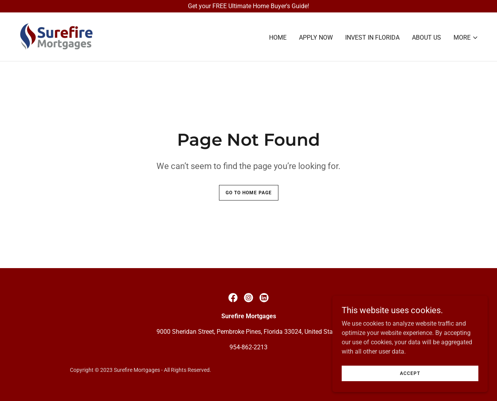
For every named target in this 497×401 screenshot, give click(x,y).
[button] (466, 37)
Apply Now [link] (316, 37)
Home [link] (278, 37)
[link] (56, 36)
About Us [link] (426, 37)
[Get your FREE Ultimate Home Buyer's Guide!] (248, 6)
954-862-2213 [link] (248, 347)
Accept (410, 378)
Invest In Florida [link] (372, 37)
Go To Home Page (249, 192)
